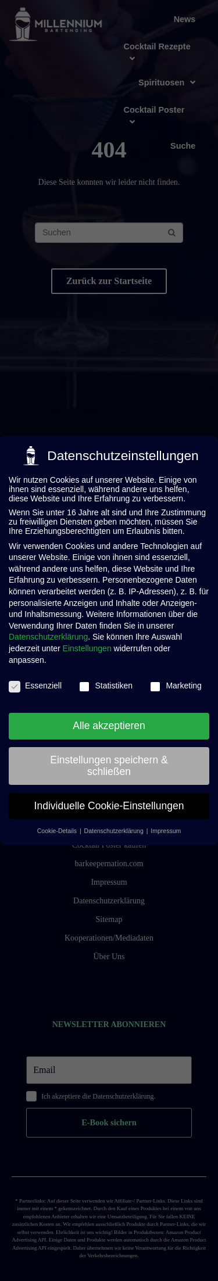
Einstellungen (87, 646)
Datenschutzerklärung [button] (114, 829)
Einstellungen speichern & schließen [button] (108, 764)
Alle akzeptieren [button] (109, 724)
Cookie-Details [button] (57, 829)
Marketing (175, 684)
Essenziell (35, 684)
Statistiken (105, 684)
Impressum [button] (166, 829)
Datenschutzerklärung (48, 635)
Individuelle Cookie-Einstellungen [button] (109, 804)
